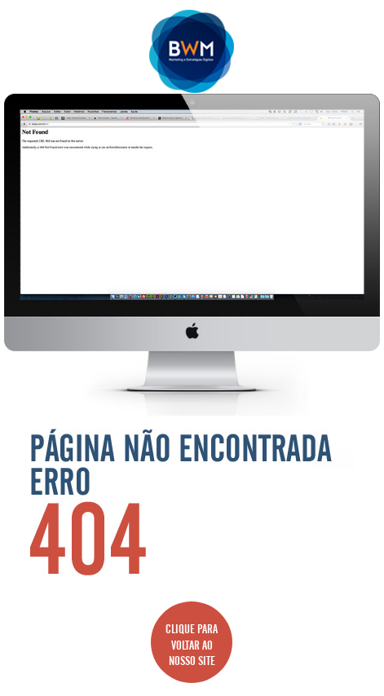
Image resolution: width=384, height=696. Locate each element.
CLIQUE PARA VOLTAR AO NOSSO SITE (192, 642)
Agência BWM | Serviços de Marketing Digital (192, 51)
